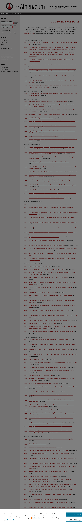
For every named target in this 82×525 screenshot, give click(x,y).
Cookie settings (37, 518)
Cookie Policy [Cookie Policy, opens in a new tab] (11, 520)
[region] (41, 517)
